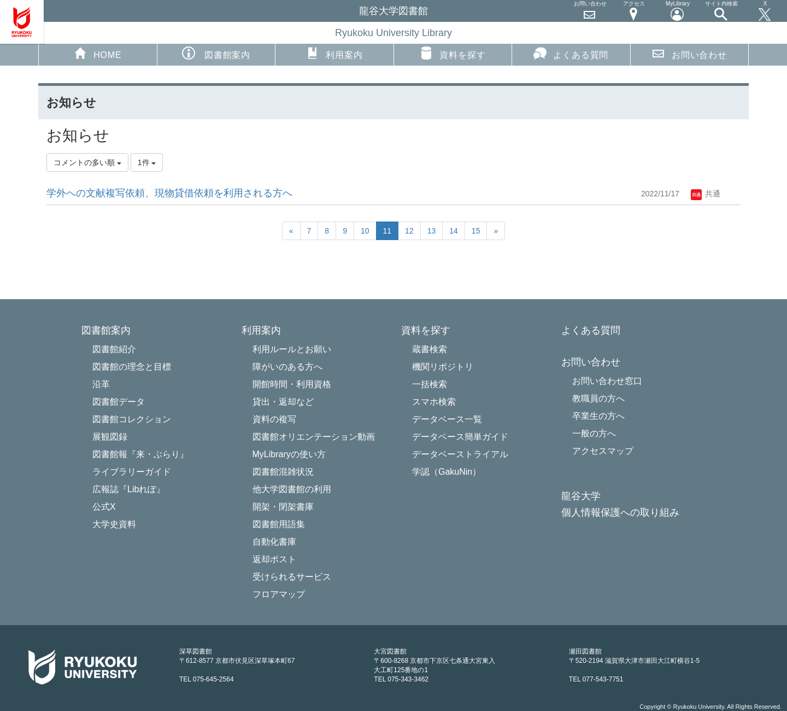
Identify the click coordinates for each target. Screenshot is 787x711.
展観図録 (109, 436)
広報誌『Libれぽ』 (128, 489)
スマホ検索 (434, 401)
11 (387, 230)
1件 (147, 162)
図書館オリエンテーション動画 (313, 436)
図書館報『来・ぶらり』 (140, 454)
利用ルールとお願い (291, 349)
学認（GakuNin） (446, 471)
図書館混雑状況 (283, 471)
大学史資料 (114, 524)
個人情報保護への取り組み (620, 513)
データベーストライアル (460, 454)
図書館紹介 (114, 349)
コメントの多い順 (87, 162)
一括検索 (429, 384)
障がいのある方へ (287, 366)
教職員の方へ (598, 398)
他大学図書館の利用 (291, 489)
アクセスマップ (602, 451)
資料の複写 (274, 419)
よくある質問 (570, 53)
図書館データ (118, 401)
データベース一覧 (447, 419)
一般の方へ (594, 433)
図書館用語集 (278, 524)
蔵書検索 (429, 349)
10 (365, 230)
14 (453, 230)
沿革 (101, 384)
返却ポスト (274, 559)
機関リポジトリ (442, 366)
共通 (705, 193)
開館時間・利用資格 (291, 384)
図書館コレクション (131, 419)
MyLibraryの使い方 (289, 454)
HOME (97, 53)
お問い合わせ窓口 (607, 381)
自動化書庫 (274, 541)
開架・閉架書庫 (283, 506)
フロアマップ (278, 594)
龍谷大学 (581, 496)
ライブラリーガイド (131, 471)
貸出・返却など (283, 401)
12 (409, 230)
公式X (104, 506)
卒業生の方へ (598, 416)
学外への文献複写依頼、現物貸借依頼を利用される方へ (169, 193)
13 (431, 230)
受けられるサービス (291, 576)
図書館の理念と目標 (131, 366)
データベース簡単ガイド (460, 436)
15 (476, 230)
